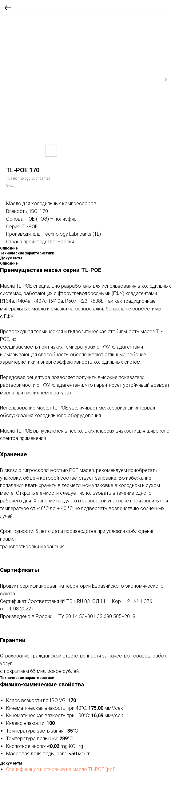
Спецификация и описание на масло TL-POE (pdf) (61, 769)
